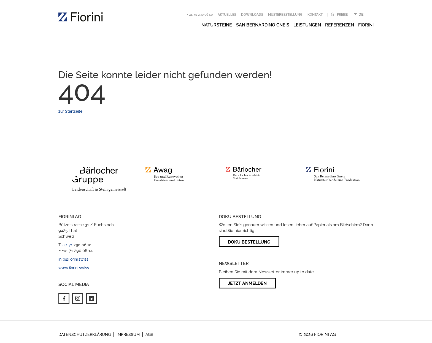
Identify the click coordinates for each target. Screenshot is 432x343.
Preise (342, 15)
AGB (149, 334)
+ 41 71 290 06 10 (200, 15)
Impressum (128, 334)
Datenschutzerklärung (84, 334)
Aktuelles (227, 15)
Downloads (252, 15)
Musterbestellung (285, 15)
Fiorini (366, 25)
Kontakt (315, 15)
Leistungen (307, 25)
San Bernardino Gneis (262, 25)
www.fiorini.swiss (73, 268)
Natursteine (216, 25)
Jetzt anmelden (247, 283)
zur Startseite (70, 111)
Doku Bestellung (249, 242)
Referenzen (339, 25)
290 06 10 (82, 245)
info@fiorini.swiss (73, 259)
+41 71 (68, 245)
